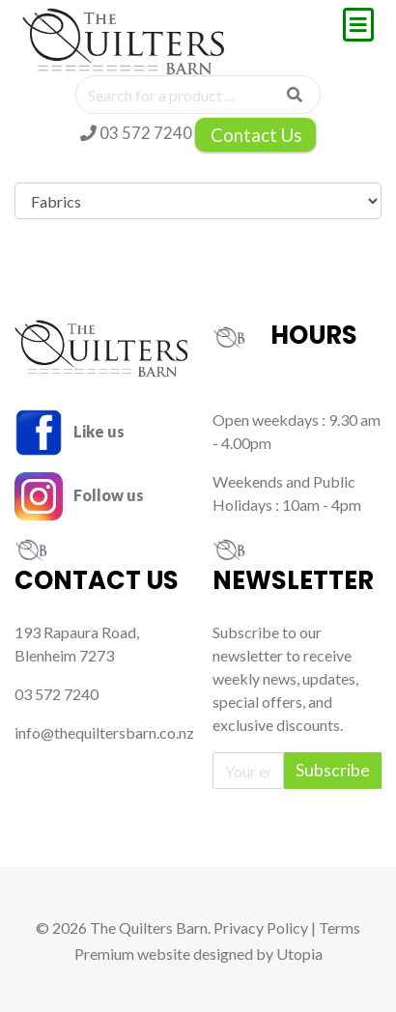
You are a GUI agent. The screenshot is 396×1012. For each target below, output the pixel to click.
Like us (69, 431)
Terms (339, 927)
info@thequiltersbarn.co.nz (104, 732)
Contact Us (256, 135)
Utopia (299, 953)
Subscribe (333, 770)
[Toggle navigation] (358, 25)
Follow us (79, 495)
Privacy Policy (260, 927)
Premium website (132, 953)
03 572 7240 (136, 133)
